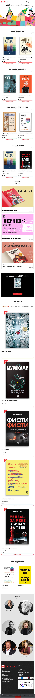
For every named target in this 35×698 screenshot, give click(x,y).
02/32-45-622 (7, 671)
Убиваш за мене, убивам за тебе (25, 172)
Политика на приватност (5, 678)
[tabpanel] (17, 15)
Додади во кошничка (9, 63)
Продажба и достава (22, 670)
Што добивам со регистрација (6, 676)
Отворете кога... (5, 585)
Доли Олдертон (4, 501)
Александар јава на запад (25, 57)
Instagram (21, 675)
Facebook (21, 674)
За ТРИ (19, 665)
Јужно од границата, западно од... (10, 400)
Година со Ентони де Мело (9, 57)
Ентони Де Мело (5, 59)
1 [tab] (30, 5)
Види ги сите (17, 303)
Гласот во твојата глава (24, 95)
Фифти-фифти (5, 449)
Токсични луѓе (21, 585)
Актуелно (3, 264)
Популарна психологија (15, 306)
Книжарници (20, 666)
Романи (31, 306)
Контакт (2, 674)
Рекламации (20, 669)
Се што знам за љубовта (7, 498)
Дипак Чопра (4, 135)
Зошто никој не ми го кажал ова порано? (25, 134)
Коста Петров (21, 97)
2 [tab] (32, 5)
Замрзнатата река (6, 351)
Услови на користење (5, 675)
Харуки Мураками (4, 403)
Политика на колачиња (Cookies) (7, 679)
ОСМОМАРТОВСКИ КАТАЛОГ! (9, 210)
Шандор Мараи (5, 97)
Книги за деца (25, 306)
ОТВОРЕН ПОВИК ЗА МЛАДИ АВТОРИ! (11, 238)
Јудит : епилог (6, 95)
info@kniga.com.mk (7, 672)
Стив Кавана (20, 173)
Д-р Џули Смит (21, 135)
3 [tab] (33, 5)
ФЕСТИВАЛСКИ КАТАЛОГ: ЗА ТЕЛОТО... (12, 266)
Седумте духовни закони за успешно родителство (9, 134)
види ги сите (17, 32)
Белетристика (6, 306)
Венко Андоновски (22, 59)
